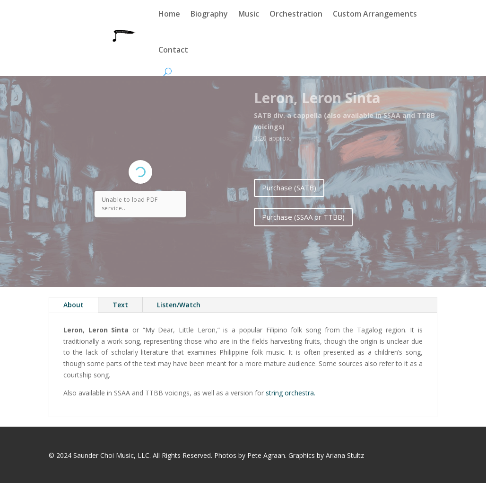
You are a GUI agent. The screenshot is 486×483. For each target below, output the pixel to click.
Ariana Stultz (345, 455)
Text (120, 304)
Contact (173, 50)
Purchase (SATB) (289, 187)
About (73, 304)
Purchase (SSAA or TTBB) (303, 217)
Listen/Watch (178, 304)
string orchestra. (289, 392)
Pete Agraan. (266, 455)
